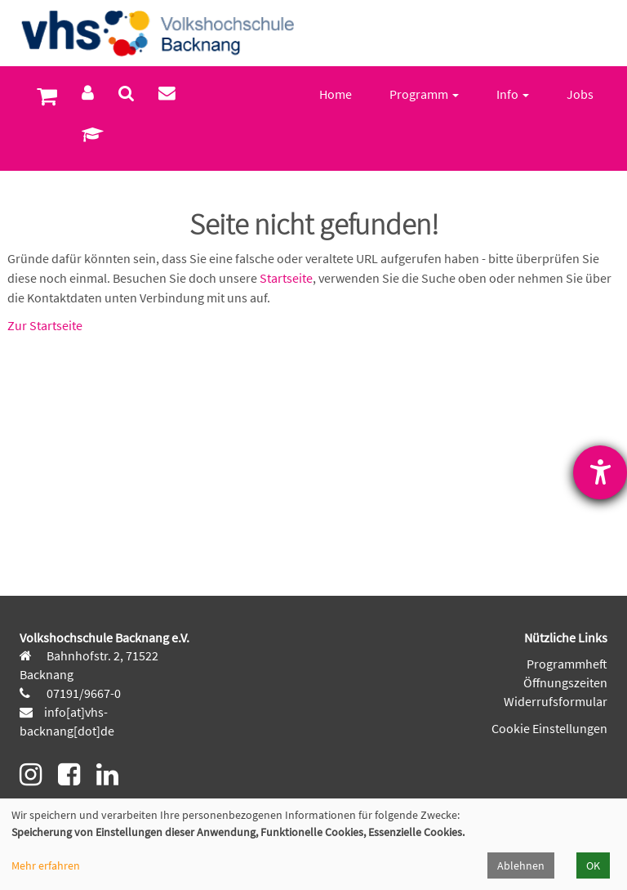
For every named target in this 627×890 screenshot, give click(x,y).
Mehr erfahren (45, 865)
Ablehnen (521, 865)
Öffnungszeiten (565, 682)
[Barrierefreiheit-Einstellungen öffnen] (600, 472)
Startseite (286, 278)
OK (593, 865)
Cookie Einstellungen (549, 728)
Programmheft (567, 663)
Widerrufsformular (555, 701)
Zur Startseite (44, 325)
